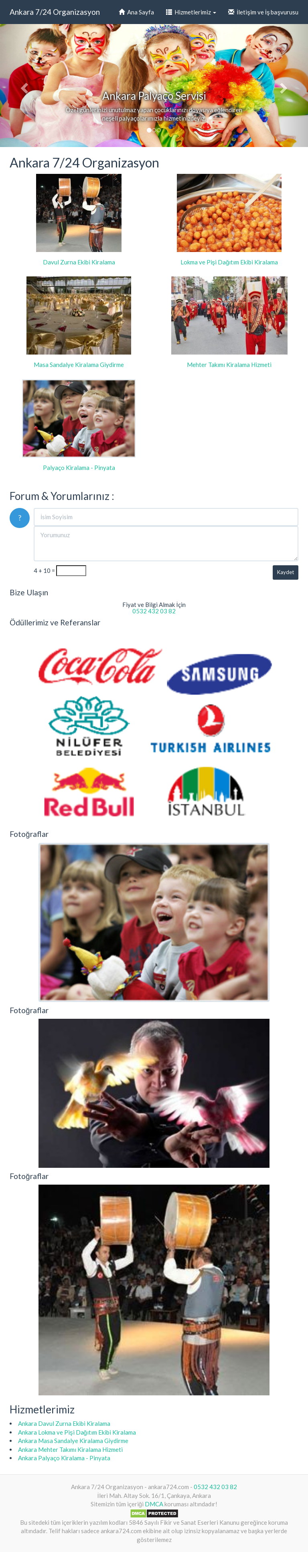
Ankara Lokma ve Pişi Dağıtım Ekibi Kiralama (77, 1432)
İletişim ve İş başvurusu (263, 12)
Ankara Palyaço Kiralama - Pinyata (64, 1457)
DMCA (154, 1504)
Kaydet (285, 572)
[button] (23, 85)
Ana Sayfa (136, 12)
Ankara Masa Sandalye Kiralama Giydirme (73, 1440)
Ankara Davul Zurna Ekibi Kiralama (64, 1423)
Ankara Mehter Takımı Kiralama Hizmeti (70, 1449)
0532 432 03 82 (154, 611)
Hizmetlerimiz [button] (191, 12)
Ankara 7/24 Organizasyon (55, 11)
